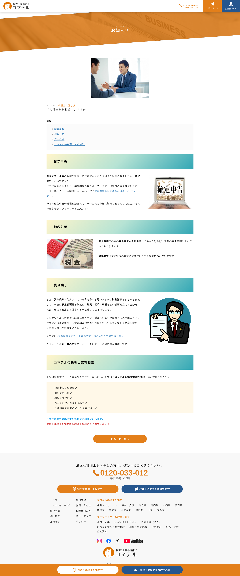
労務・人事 (103, 522)
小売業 (167, 505)
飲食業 (101, 510)
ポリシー (81, 521)
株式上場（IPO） (151, 522)
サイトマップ (83, 516)
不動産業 (126, 510)
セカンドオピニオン (125, 522)
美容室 (179, 505)
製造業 (161, 510)
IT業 (150, 510)
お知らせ (55, 521)
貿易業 (113, 510)
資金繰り (59, 139)
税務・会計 (172, 526)
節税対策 (59, 134)
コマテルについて (60, 505)
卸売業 (155, 505)
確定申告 (59, 129)
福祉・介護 (128, 505)
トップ (54, 500)
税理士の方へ (83, 510)
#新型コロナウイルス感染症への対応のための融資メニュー (92, 336)
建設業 (139, 510)
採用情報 (81, 500)
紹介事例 (55, 510)
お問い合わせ (83, 505)
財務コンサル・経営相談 (111, 526)
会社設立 (102, 531)
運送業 (142, 505)
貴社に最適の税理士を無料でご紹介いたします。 (77, 419)
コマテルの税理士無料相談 (69, 144)
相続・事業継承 (138, 526)
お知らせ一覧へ (120, 439)
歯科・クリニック (107, 505)
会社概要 (55, 516)
